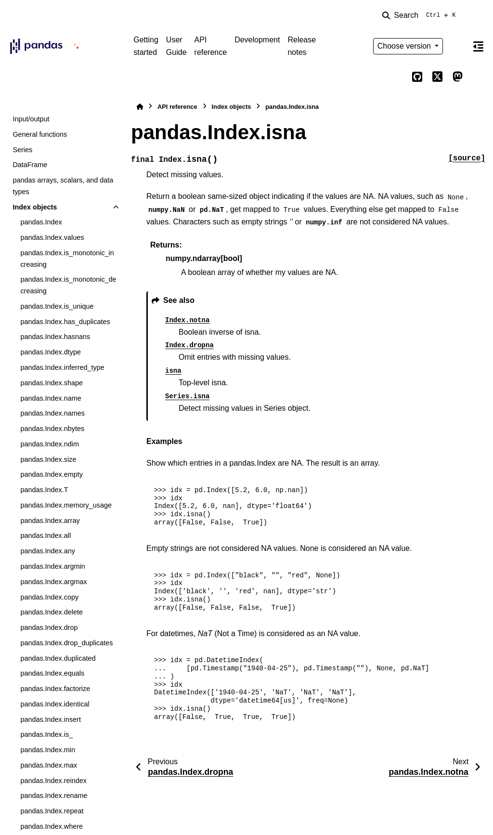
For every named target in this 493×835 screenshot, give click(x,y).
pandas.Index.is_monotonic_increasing (67, 258)
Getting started (145, 46)
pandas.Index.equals (52, 673)
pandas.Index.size (48, 459)
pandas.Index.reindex (53, 780)
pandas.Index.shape (51, 383)
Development (257, 40)
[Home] (139, 107)
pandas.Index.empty (51, 474)
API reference (211, 46)
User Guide (176, 46)
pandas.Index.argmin (52, 566)
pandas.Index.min (47, 750)
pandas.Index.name (50, 398)
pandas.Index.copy (49, 597)
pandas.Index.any (47, 551)
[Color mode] (457, 46)
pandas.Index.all (45, 535)
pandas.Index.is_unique (56, 306)
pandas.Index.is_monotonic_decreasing (68, 285)
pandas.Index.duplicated (57, 658)
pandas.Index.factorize (55, 688)
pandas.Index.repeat (51, 811)
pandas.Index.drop (49, 627)
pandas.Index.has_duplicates (65, 322)
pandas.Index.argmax (53, 582)
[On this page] (478, 46)
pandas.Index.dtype (50, 352)
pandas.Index (41, 222)
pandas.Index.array (49, 520)
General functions (40, 134)
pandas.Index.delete (51, 612)
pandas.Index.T (44, 490)
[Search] (420, 15)
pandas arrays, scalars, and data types (63, 186)
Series (22, 150)
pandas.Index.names (52, 413)
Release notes (301, 46)
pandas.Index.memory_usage (66, 505)
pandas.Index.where (51, 826)
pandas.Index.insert (50, 719)
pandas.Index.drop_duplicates (66, 643)
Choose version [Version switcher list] (405, 46)
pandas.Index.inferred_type (62, 367)
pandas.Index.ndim (49, 444)
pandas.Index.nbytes (52, 428)
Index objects (35, 207)
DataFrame (30, 165)
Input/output (31, 119)
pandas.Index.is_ (46, 734)
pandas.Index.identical (54, 704)
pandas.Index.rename (53, 795)
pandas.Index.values (52, 237)
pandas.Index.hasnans (55, 336)
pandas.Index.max (48, 765)
